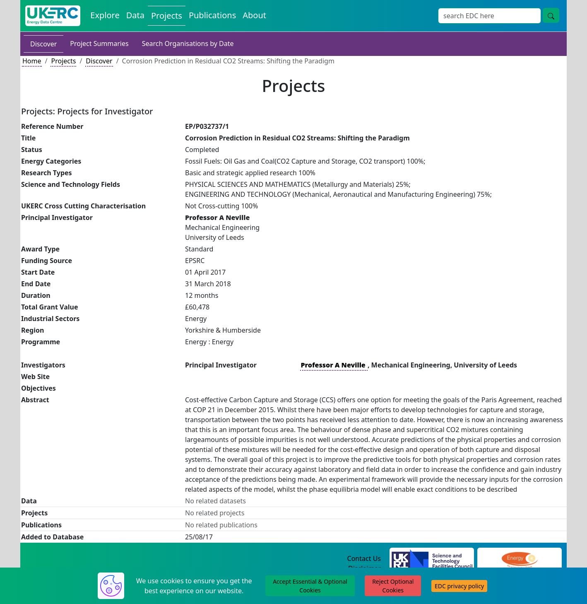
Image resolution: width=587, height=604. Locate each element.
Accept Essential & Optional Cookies (310, 585)
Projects (166, 15)
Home (31, 60)
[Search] (489, 16)
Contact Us (364, 558)
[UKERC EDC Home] (52, 15)
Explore (104, 15)
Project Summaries (99, 43)
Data (135, 15)
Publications (212, 15)
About (254, 15)
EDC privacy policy (459, 586)
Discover (43, 43)
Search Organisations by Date (188, 43)
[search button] (551, 15)
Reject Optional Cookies (393, 585)
